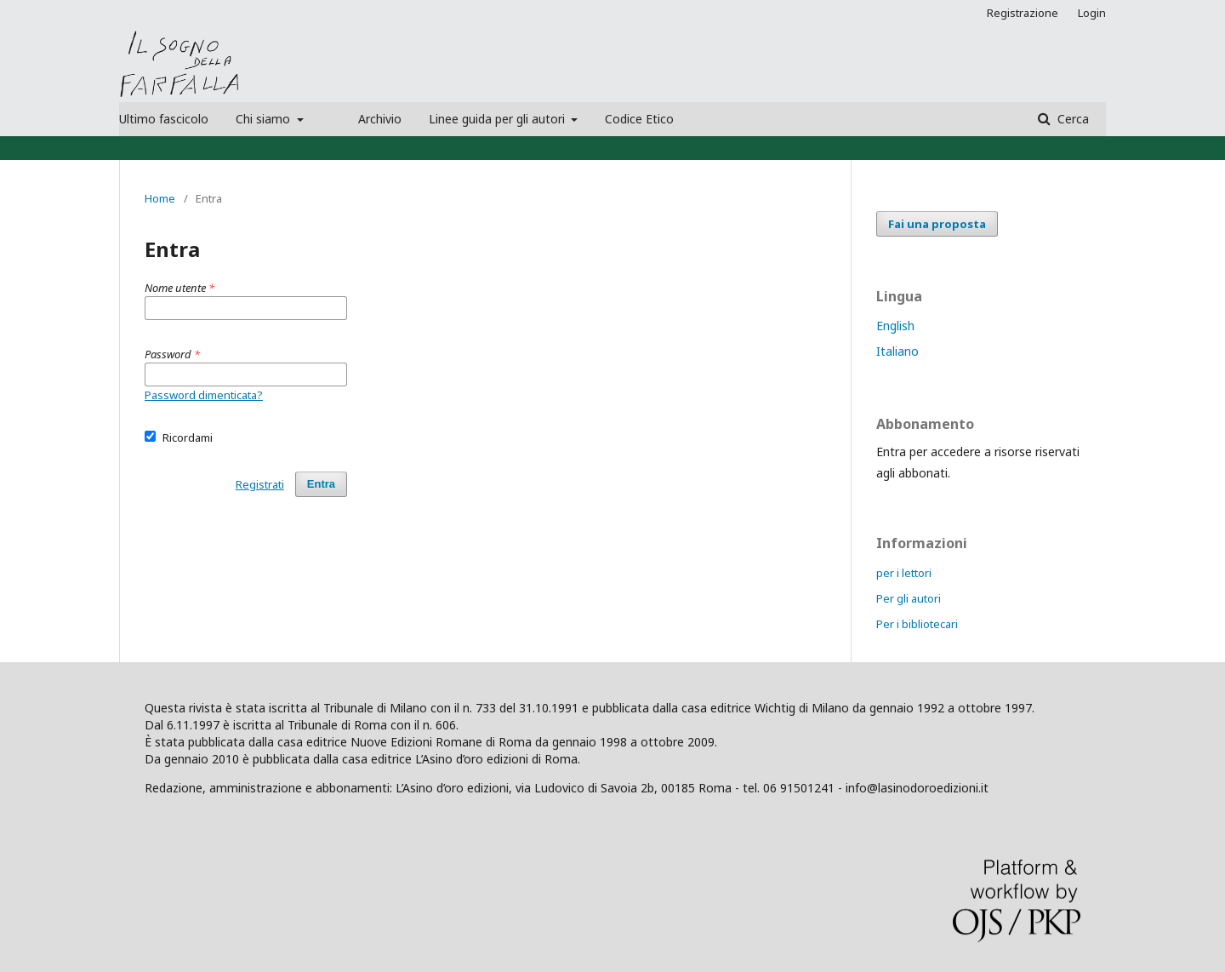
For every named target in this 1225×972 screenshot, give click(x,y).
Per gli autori (908, 598)
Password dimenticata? (204, 395)
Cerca (1071, 119)
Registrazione (1022, 12)
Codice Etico (639, 119)
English (895, 325)
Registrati (260, 484)
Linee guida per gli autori (498, 119)
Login (1092, 12)
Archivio (380, 119)
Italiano (897, 351)
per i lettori (904, 572)
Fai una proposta (937, 224)
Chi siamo (264, 119)
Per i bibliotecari (917, 624)
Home (160, 198)
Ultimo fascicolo (163, 119)
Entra (321, 483)
